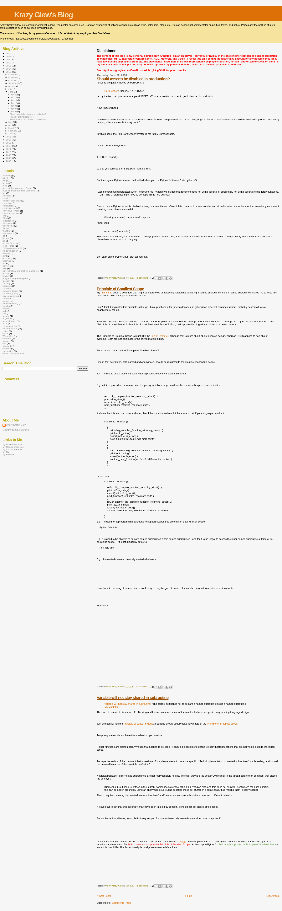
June (11, 92)
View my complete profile (16, 430)
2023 (9, 53)
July (10, 89)
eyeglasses (8, 220)
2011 (9, 149)
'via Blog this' (111, 706)
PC (4, 263)
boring (6, 183)
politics (6, 273)
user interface (9, 321)
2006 (9, 161)
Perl (5, 268)
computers (8, 205)
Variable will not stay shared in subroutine (132, 697)
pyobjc (182, 841)
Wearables (8, 336)
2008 (9, 158)
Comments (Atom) (122, 902)
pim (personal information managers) (21, 271)
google (6, 238)
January (12, 133)
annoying (7, 175)
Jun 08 (14, 106)
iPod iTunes (8, 245)
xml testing (8, 351)
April (10, 125)
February (13, 131)
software (7, 288)
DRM (5, 218)
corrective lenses (11, 210)
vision (5, 331)
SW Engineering (11, 296)
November (13, 77)
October (12, 80)
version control (10, 326)
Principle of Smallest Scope (120, 289)
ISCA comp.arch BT (12, 248)
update (6, 316)
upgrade (7, 318)
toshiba (6, 306)
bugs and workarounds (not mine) (19, 190)
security (6, 283)
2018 (9, 65)
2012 (9, 146)
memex (6, 253)
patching (7, 261)
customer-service (11, 213)
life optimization (10, 250)
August (12, 86)
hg (4, 240)
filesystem (8, 223)
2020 (9, 59)
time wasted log (10, 303)
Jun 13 (14, 100)
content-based (10, 208)
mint (5, 256)
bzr (4, 193)
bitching (6, 178)
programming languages (15, 278)
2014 (9, 139)
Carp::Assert (111, 90)
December (13, 74)
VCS (5, 323)
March (11, 128)
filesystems (8, 225)
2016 (9, 72)
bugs (5, 185)
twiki (5, 311)
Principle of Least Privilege (138, 723)
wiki (4, 343)
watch (5, 333)
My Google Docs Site (13, 447)
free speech (8, 233)
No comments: (142, 278)
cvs (4, 215)
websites (7, 338)
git (4, 235)
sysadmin (7, 298)
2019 (9, 62)
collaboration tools (12, 200)
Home (188, 895)
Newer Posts (104, 895)
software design (10, 291)
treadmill (7, 308)
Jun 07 (14, 109)
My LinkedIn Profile (12, 444)
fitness (6, 228)
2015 (9, 136)
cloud (5, 198)
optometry (8, 258)
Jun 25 (14, 97)
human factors (10, 243)
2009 (9, 155)
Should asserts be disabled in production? (133, 79)
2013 (9, 143)
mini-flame (106, 292)
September (14, 83)
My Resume (9, 454)
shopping (7, 286)
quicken (6, 281)
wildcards (7, 346)
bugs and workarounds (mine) (17, 188)
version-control (10, 328)
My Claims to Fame (12, 449)
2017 (9, 68)
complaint (7, 203)
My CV (6, 452)
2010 (9, 152)
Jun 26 (14, 95)
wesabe (6, 341)
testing (6, 301)
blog (5, 180)
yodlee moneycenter (13, 353)
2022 (9, 56)
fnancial (6, 230)
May (10, 122)
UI (4, 313)
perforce (7, 266)
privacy (6, 276)
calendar (7, 195)
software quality (10, 293)
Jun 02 (14, 111)
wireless (7, 348)
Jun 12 (14, 103)
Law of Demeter (159, 336)
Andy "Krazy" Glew (16, 425)
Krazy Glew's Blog (43, 15)
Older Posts (272, 895)
